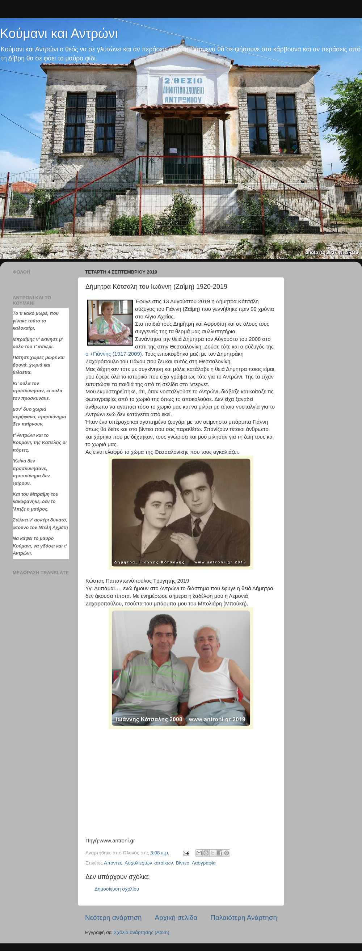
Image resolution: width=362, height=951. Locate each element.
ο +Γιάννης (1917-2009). (114, 354)
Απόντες (113, 863)
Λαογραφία (204, 863)
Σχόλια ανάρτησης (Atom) (141, 932)
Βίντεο (182, 863)
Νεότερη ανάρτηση (113, 917)
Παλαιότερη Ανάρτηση (243, 917)
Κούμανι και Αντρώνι (59, 33)
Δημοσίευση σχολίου (116, 889)
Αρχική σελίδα (176, 917)
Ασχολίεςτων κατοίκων (149, 863)
